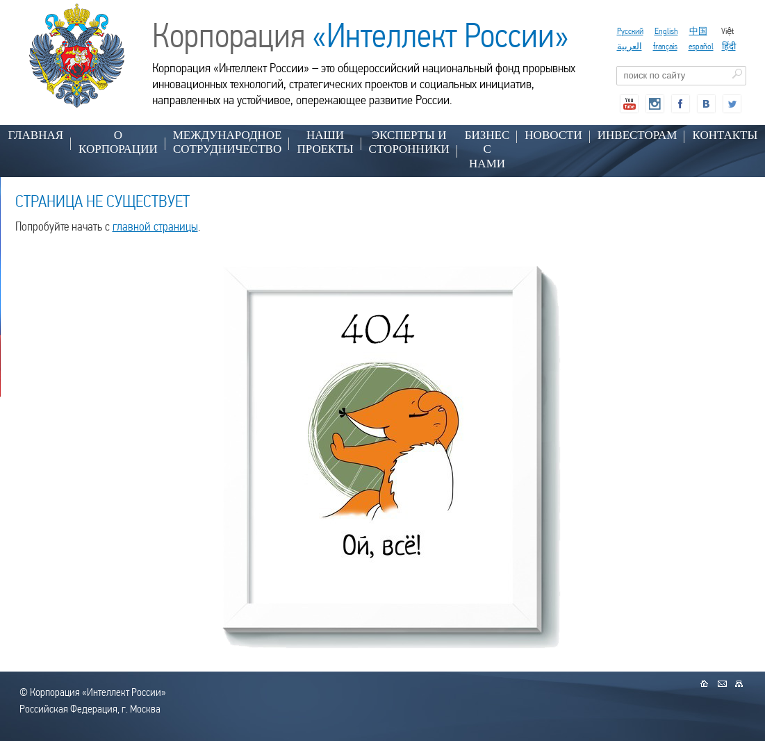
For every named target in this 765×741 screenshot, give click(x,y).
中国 (698, 31)
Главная (36, 135)
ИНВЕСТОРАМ (637, 135)
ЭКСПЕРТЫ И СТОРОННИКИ (409, 142)
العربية (629, 46)
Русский (630, 31)
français (665, 46)
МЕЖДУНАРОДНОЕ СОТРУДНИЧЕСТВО (227, 142)
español (701, 46)
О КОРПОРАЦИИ (118, 142)
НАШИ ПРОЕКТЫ (325, 142)
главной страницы (155, 226)
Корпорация (360, 35)
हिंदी (729, 46)
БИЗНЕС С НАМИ (487, 149)
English (666, 31)
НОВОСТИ (553, 135)
